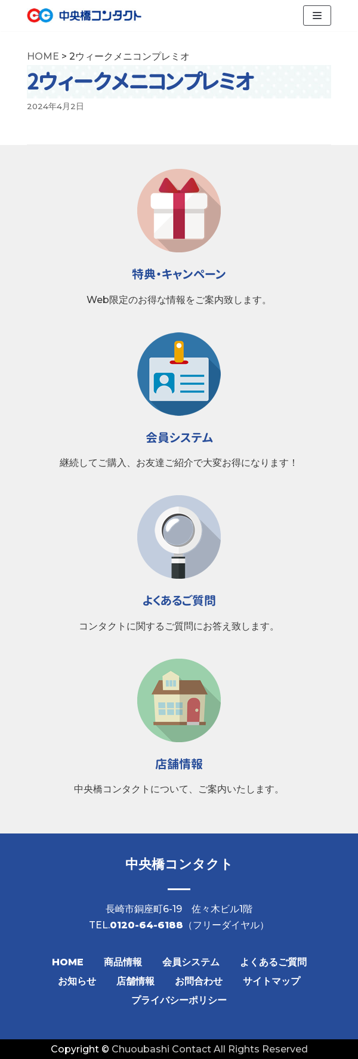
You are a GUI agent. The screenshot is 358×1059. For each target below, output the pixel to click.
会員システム (191, 962)
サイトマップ (271, 981)
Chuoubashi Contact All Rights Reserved (210, 1049)
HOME (68, 962)
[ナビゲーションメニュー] (317, 15)
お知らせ (77, 981)
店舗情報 (135, 981)
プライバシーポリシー (179, 1000)
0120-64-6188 (146, 925)
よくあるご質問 (273, 962)
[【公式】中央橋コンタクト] (84, 15)
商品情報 (123, 962)
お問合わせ (199, 981)
